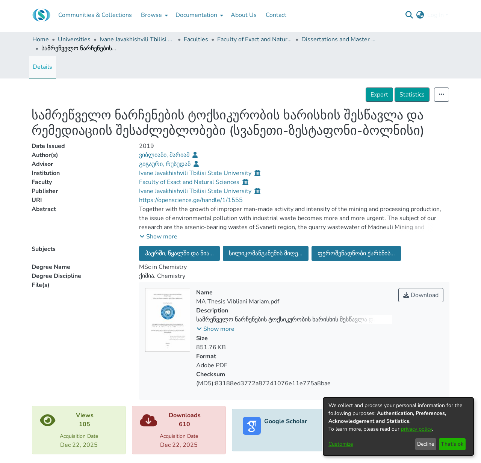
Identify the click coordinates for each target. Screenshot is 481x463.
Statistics (412, 94)
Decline (425, 444)
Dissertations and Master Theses (339, 39)
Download (421, 295)
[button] (158, 236)
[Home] (41, 15)
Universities (74, 39)
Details (42, 67)
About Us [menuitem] (244, 15)
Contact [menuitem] (276, 15)
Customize (340, 444)
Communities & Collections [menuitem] (95, 15)
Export (379, 94)
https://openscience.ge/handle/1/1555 (191, 200)
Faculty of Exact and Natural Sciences (254, 39)
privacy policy (416, 429)
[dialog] (398, 426)
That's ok (452, 444)
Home (40, 39)
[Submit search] (409, 15)
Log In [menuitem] (435, 15)
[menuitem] (153, 15)
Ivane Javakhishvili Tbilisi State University (137, 39)
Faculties (196, 39)
